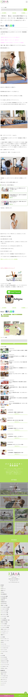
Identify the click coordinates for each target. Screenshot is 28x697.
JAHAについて (3, 588)
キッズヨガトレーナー (4, 632)
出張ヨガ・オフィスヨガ (5, 640)
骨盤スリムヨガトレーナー (5, 629)
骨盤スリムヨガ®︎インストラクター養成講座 (9, 259)
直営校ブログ (3, 590)
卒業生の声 (3, 599)
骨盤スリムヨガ (3, 673)
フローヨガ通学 (3, 618)
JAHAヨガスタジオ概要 (4, 660)
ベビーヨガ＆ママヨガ (4, 647)
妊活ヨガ (2, 642)
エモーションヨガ (4, 649)
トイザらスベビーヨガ (4, 662)
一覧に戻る (14, 307)
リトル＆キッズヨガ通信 (5, 627)
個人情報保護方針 (4, 594)
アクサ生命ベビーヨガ (4, 666)
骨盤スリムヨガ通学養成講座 (17, 314)
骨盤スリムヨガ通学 (4, 605)
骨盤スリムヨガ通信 (4, 621)
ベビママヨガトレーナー (5, 631)
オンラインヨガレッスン (5, 638)
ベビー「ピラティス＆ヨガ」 (5, 625)
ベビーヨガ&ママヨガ (4, 675)
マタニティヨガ (3, 644)
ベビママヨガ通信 (4, 623)
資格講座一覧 (7, 695)
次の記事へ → (24, 307)
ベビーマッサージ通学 (4, 612)
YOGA (2, 653)
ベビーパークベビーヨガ (5, 664)
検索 (25, 9)
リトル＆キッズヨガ (4, 651)
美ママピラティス (4, 679)
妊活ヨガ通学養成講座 (7, 314)
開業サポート (3, 634)
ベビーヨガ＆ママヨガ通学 (5, 607)
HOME (2, 586)
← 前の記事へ (4, 307)
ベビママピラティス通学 (5, 616)
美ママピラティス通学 (4, 614)
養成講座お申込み (4, 601)
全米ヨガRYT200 (3, 603)
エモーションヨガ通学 (4, 610)
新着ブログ (21, 695)
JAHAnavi (2, 592)
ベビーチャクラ (3, 683)
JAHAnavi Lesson (4, 668)
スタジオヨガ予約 (4, 657)
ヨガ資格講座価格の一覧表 (5, 620)
